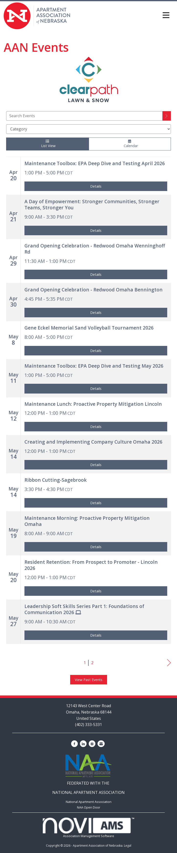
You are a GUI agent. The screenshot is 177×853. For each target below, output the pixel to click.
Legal (127, 845)
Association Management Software (88, 828)
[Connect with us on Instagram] (92, 743)
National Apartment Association (88, 802)
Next (169, 663)
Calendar (130, 143)
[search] (167, 116)
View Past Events (88, 679)
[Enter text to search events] (84, 116)
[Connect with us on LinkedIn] (83, 743)
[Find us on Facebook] (74, 743)
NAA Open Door (88, 807)
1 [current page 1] (85, 662)
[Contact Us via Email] (101, 743)
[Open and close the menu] (121, 15)
